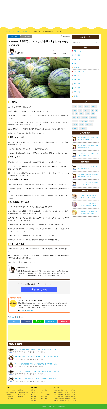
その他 (75, 96)
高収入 (81, 114)
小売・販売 (14, 36)
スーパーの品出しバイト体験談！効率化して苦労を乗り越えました (36, 356)
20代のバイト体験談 (70, 392)
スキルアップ (83, 121)
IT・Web (75, 67)
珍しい (82, 124)
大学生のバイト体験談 (70, 398)
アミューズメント (78, 71)
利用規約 (9, 394)
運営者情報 (30, 310)
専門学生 (87, 106)
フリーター (86, 110)
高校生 (12, 317)
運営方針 (21, 310)
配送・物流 (76, 88)
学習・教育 (76, 92)
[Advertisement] (39, 332)
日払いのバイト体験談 (70, 401)
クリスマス (89, 124)
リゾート (74, 121)
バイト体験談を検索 (11, 392)
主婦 (80, 110)
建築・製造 (76, 83)
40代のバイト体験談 (70, 394)
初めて (22, 317)
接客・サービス (77, 63)
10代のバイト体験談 (58, 392)
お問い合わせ (10, 396)
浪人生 (74, 110)
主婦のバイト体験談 (70, 396)
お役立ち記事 (21, 390)
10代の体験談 (26, 36)
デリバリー (83, 128)
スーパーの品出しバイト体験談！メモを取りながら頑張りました (36, 349)
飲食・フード (76, 51)
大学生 (80, 106)
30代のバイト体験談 (58, 394)
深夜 (73, 117)
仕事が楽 (84, 117)
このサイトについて (11, 390)
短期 (78, 117)
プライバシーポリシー (23, 394)
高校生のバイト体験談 (59, 398)
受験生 (94, 106)
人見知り (74, 124)
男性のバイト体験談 (58, 390)
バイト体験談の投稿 (23, 392)
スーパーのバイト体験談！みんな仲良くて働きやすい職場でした (36, 378)
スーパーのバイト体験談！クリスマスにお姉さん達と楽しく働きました (38, 371)
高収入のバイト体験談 (59, 401)
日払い (88, 114)
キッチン (74, 128)
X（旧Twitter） (10, 398)
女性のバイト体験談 (70, 390)
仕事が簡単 (93, 117)
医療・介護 (76, 79)
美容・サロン (76, 75)
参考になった (40, 289)
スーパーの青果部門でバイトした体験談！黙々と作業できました (36, 364)
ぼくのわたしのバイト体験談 (58, 406)
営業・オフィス (77, 59)
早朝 (93, 114)
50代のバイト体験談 (58, 396)
